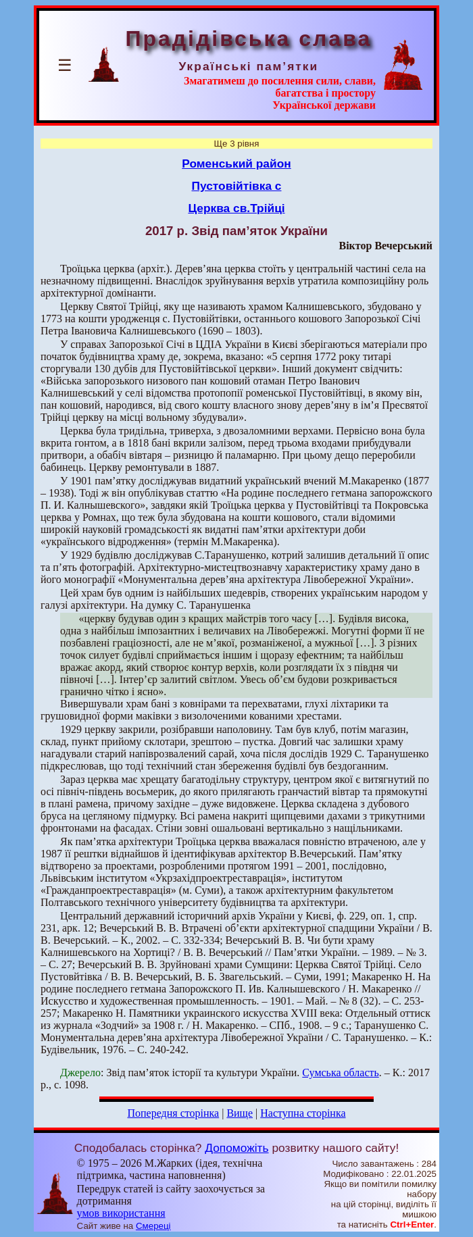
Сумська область (340, 1072)
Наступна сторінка (302, 1113)
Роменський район (236, 163)
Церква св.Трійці (236, 208)
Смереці (153, 1226)
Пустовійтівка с (237, 186)
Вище (239, 1113)
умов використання (121, 1213)
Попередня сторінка (173, 1113)
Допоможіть (236, 1148)
